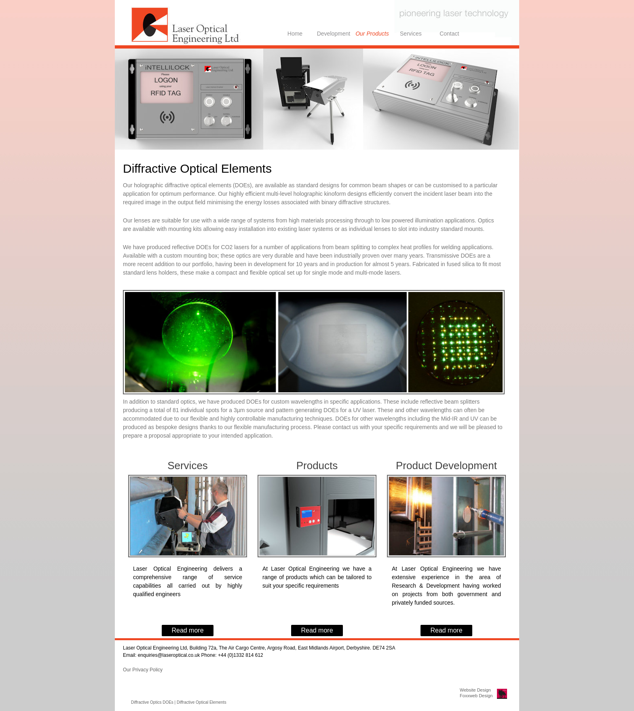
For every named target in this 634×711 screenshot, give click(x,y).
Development (334, 33)
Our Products (372, 33)
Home (294, 33)
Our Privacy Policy (143, 670)
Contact (449, 33)
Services (411, 33)
